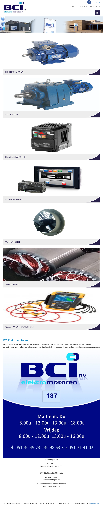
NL (96, 2)
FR (99, 2)
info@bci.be (94, 504)
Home (72, 6)
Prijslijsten (95, 6)
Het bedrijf (82, 6)
